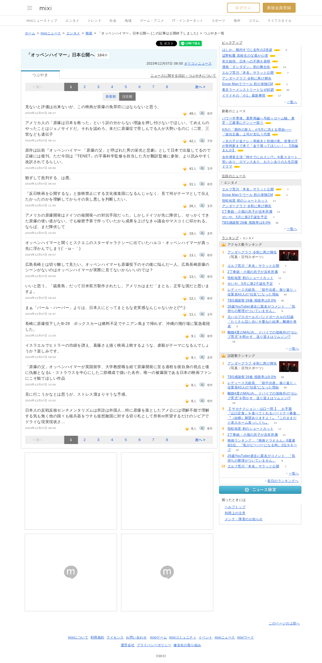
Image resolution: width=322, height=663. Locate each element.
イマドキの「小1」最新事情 (243, 95)
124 (284, 61)
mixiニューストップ (42, 21)
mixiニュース (51, 33)
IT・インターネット (187, 21)
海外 (237, 21)
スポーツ (218, 21)
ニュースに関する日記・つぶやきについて (183, 76)
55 (277, 78)
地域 (128, 21)
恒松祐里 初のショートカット (245, 200)
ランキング (230, 238)
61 (282, 55)
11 (274, 200)
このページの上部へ (284, 623)
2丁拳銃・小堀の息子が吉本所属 (247, 211)
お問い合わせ (136, 637)
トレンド (94, 21)
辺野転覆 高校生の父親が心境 (245, 55)
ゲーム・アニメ (152, 21)
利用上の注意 (235, 513)
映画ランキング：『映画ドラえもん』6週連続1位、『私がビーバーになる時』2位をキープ (262, 445)
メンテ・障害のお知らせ (244, 519)
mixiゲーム (158, 637)
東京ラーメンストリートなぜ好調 (248, 90)
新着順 (111, 96)
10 (237, 449)
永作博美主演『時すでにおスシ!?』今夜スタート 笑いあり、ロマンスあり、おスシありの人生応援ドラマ (261, 161)
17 (279, 95)
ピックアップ (232, 43)
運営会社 (128, 645)
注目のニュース (234, 176)
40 (285, 294)
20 (287, 89)
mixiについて (78, 637)
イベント (205, 637)
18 (233, 341)
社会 (113, 21)
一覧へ (292, 102)
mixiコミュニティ (182, 637)
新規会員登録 (279, 8)
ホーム (30, 33)
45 (276, 222)
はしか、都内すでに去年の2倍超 (247, 50)
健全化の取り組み (187, 645)
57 (277, 206)
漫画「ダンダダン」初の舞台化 (246, 67)
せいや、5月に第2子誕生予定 (245, 217)
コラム (254, 21)
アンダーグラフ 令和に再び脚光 (246, 78)
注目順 (127, 96)
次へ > (200, 87)
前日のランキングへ (282, 481)
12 (275, 422)
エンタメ (72, 21)
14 (284, 67)
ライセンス (115, 637)
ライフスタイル (279, 21)
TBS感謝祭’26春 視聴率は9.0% (246, 222)
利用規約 (97, 637)
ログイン (243, 8)
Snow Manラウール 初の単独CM (247, 84)
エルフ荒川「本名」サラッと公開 (248, 73)
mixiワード (245, 637)
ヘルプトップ (235, 507)
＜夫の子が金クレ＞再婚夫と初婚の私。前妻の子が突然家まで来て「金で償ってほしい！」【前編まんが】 (260, 145)
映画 (89, 33)
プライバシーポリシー (154, 645)
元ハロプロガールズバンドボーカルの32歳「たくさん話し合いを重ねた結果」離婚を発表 (262, 321)
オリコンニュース (198, 63)
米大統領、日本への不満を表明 (246, 61)
